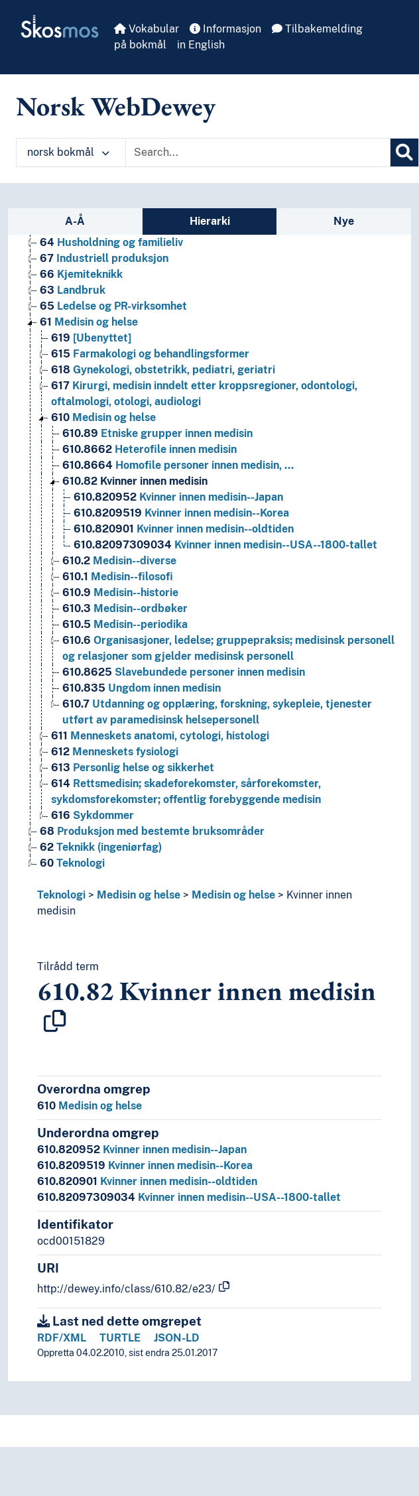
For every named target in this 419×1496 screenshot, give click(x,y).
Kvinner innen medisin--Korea (145, 1165)
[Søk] (404, 152)
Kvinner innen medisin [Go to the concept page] (135, 481)
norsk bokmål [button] (68, 152)
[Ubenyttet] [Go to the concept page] (91, 338)
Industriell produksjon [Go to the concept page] (104, 258)
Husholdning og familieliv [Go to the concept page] (111, 242)
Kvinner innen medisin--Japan (142, 1149)
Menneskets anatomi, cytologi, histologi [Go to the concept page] (160, 735)
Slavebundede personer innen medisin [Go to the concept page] (183, 672)
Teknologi (61, 895)
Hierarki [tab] (210, 221)
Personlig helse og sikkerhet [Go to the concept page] (132, 767)
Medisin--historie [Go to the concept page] (120, 592)
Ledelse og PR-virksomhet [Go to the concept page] (113, 306)
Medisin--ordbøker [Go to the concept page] (125, 608)
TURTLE (120, 1338)
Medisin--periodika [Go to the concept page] (125, 624)
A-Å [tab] (75, 221)
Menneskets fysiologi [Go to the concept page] (114, 751)
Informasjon (225, 29)
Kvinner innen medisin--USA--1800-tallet (189, 1197)
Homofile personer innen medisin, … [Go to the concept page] (178, 465)
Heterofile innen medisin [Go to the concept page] (149, 449)
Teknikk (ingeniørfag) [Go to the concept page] (101, 847)
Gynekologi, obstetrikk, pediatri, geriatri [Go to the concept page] (163, 369)
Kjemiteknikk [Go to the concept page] (81, 274)
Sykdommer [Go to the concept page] (92, 815)
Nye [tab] (343, 221)
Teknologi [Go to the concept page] (72, 863)
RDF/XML (61, 1338)
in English (201, 44)
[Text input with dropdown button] (257, 152)
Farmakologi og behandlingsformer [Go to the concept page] (150, 353)
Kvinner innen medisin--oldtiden (147, 1181)
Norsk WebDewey (115, 106)
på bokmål (140, 44)
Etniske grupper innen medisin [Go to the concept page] (157, 433)
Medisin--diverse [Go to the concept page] (119, 560)
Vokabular (146, 29)
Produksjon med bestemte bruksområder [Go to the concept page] (152, 831)
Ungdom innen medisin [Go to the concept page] (141, 688)
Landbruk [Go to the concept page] (72, 290)
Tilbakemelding (317, 29)
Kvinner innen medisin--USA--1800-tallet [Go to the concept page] (225, 544)
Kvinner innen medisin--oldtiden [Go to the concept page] (184, 529)
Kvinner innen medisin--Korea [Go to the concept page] (181, 513)
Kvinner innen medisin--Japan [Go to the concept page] (178, 497)
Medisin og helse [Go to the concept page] (89, 322)
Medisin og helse (138, 895)
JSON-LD (177, 1338)
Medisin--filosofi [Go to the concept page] (117, 576)
